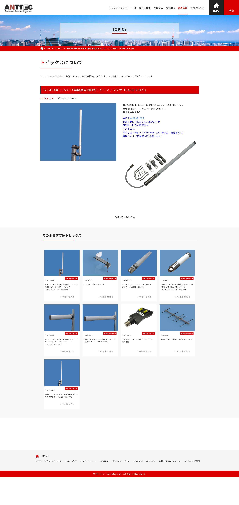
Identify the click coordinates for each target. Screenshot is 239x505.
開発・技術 (145, 7)
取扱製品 (158, 7)
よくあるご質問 (192, 489)
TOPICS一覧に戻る (124, 217)
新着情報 (182, 7)
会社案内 (170, 7)
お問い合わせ (197, 7)
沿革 (127, 489)
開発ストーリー (88, 489)
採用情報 (138, 489)
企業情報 (116, 489)
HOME (45, 483)
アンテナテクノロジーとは (122, 7)
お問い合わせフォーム (170, 489)
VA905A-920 (137, 118)
